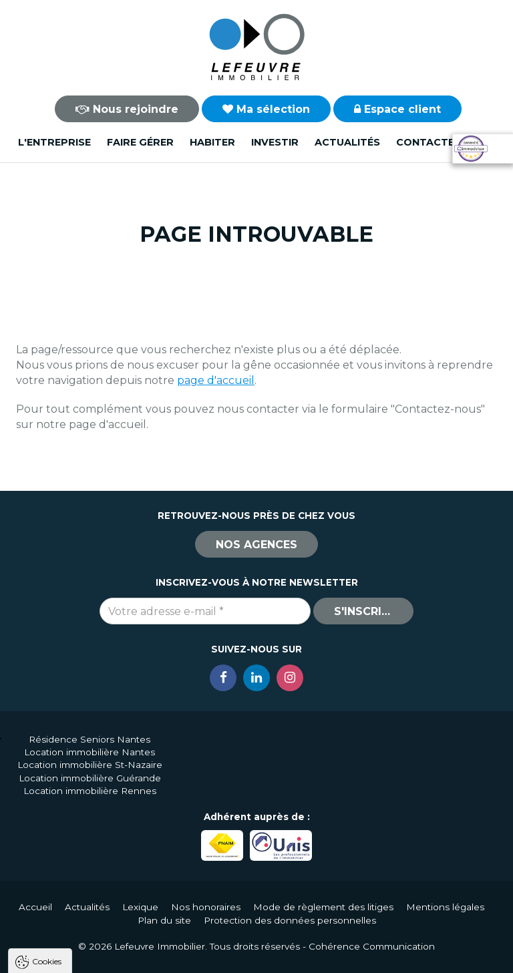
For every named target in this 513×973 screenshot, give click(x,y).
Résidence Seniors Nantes (89, 739)
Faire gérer (140, 142)
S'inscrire (364, 611)
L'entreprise (54, 142)
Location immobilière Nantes (89, 752)
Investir (275, 142)
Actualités (347, 142)
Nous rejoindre (126, 109)
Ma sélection (266, 109)
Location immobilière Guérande (90, 778)
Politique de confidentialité (78, 925)
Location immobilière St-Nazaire (89, 764)
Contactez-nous (446, 142)
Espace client (397, 109)
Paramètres (259, 957)
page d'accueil (215, 380)
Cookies (46, 790)
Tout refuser (177, 957)
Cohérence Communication (372, 946)
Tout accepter (91, 957)
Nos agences (256, 544)
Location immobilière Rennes (89, 790)
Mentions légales (445, 907)
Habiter (212, 142)
